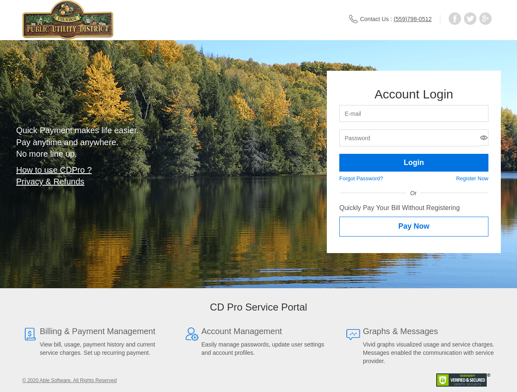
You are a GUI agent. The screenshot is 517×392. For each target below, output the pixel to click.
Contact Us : (390, 19)
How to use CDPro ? (54, 169)
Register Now (472, 178)
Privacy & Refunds (50, 181)
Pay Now (413, 226)
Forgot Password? (361, 178)
